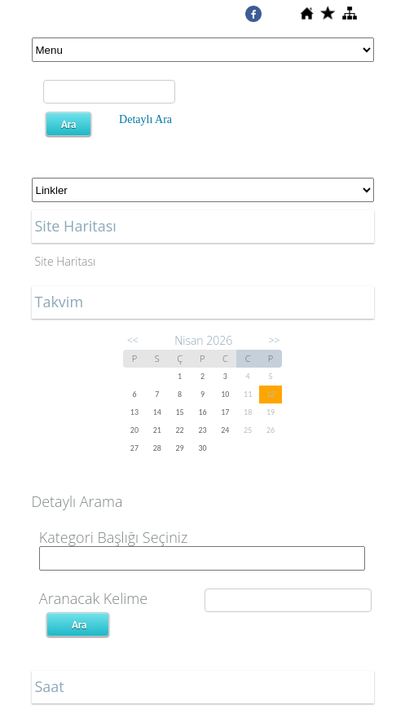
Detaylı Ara (145, 119)
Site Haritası (65, 261)
